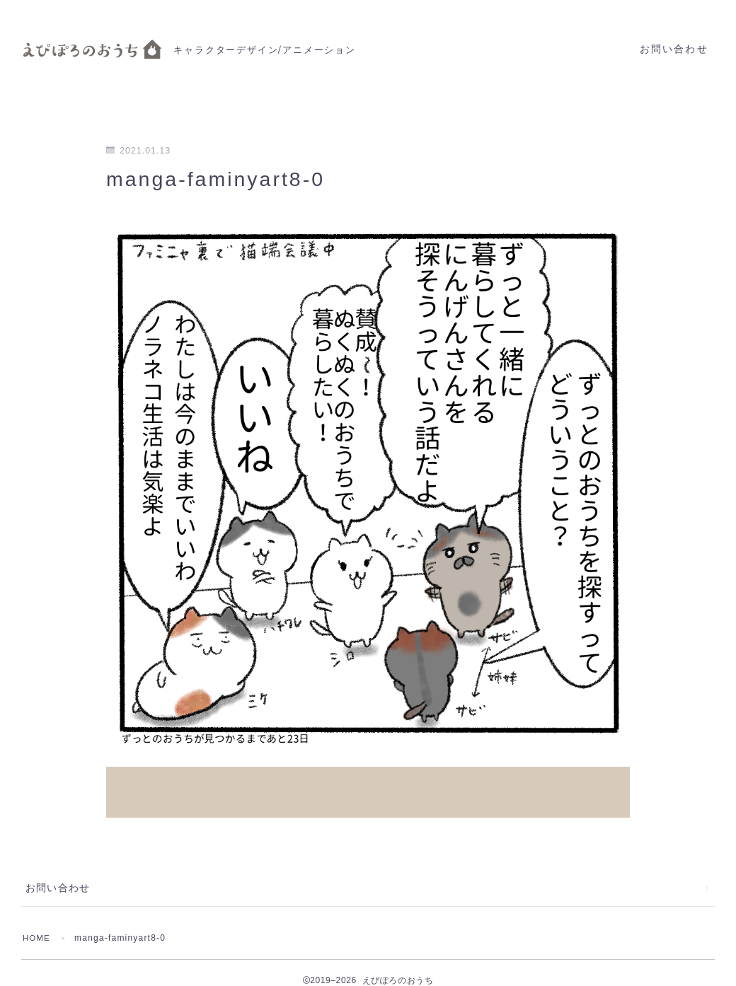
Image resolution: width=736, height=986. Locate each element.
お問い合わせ (674, 49)
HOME (37, 922)
